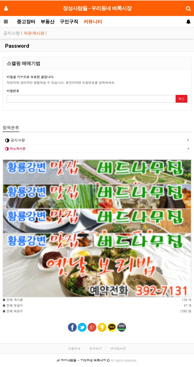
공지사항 (12, 33)
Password (16, 46)
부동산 (48, 21)
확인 (181, 98)
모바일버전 (118, 348)
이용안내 (74, 348)
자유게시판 (34, 33)
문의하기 (95, 348)
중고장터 (26, 21)
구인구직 (69, 21)
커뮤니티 (92, 21)
